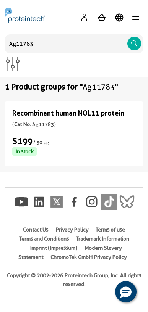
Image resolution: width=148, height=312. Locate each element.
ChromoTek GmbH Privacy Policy (88, 257)
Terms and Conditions (44, 239)
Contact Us (35, 230)
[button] (126, 291)
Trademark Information (102, 239)
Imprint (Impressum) (53, 248)
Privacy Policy (71, 230)
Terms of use (110, 230)
